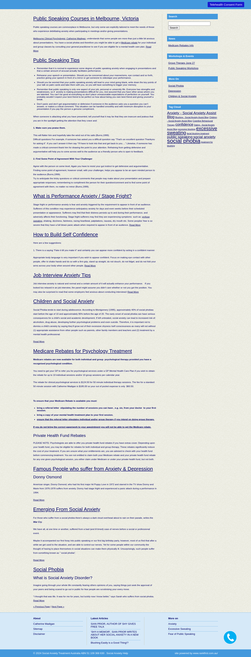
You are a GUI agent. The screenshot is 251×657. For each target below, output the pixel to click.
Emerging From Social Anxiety (66, 509)
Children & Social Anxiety (182, 96)
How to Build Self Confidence (65, 234)
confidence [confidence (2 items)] (184, 124)
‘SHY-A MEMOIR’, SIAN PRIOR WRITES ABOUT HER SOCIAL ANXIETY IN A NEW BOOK (115, 634)
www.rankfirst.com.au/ (205, 653)
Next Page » (58, 606)
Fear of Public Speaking (181, 633)
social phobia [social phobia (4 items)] (183, 141)
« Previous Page (41, 606)
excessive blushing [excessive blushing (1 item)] (186, 129)
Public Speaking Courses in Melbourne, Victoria (86, 18)
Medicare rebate (129, 42)
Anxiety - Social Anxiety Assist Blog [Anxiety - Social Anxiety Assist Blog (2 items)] (191, 115)
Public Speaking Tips (56, 60)
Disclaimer (39, 633)
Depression (174, 91)
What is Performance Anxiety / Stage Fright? (82, 196)
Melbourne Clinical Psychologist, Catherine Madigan (59, 38)
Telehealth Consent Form (226, 4)
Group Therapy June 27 (181, 62)
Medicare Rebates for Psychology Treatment (82, 351)
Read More (134, 225)
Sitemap (38, 628)
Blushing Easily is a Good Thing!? (109, 642)
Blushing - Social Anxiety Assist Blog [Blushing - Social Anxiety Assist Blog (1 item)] (192, 117)
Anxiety (172, 623)
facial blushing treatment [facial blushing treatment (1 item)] (198, 133)
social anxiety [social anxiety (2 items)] (204, 137)
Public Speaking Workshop (183, 68)
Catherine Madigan (44, 623)
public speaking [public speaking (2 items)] (180, 137)
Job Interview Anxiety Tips (62, 275)
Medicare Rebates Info (181, 45)
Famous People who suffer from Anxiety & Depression (93, 469)
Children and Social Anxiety (63, 301)
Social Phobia (48, 569)
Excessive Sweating (179, 628)
